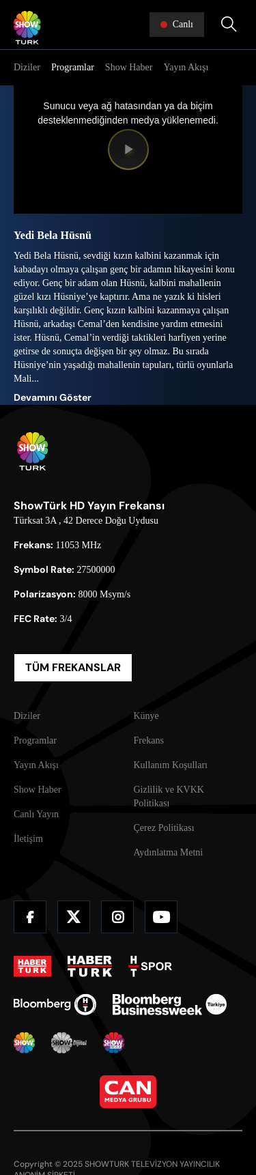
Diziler (27, 67)
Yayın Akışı (185, 67)
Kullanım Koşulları (171, 765)
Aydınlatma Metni (168, 852)
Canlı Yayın (36, 814)
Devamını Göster (52, 397)
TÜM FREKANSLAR (73, 667)
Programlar (72, 67)
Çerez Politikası (164, 828)
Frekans (149, 740)
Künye (146, 716)
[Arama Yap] (228, 25)
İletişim (28, 839)
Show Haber (129, 67)
